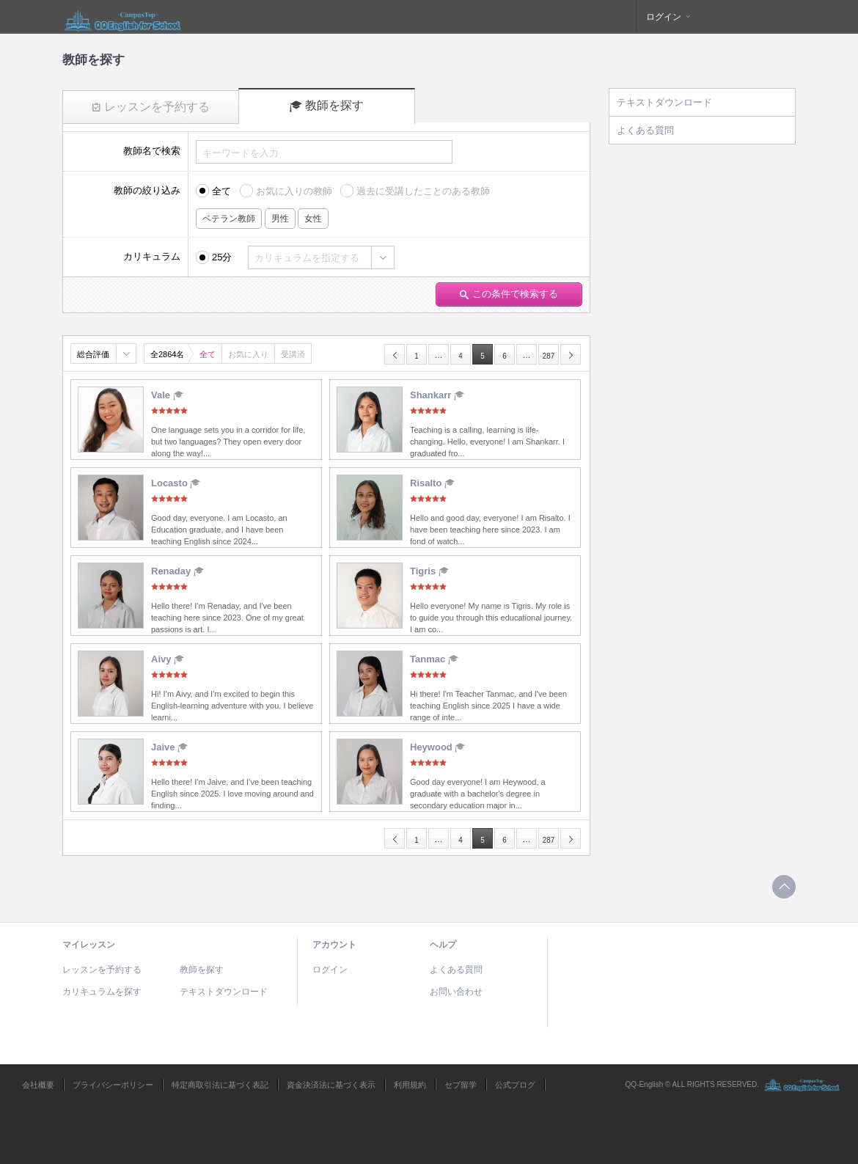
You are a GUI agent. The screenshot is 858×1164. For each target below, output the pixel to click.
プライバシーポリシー (113, 1084)
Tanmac (434, 659)
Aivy (167, 659)
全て (221, 191)
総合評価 (93, 354)
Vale (167, 394)
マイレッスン (88, 945)
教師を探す (327, 105)
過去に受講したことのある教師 (423, 191)
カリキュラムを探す (102, 992)
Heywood (437, 747)
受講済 (293, 354)
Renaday (177, 570)
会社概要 (38, 1084)
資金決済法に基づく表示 (331, 1084)
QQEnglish (122, 16)
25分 (222, 257)
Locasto (175, 482)
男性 (280, 218)
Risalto (432, 482)
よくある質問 (645, 130)
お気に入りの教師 (294, 191)
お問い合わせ (456, 992)
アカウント (334, 945)
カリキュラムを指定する (306, 257)
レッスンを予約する (151, 106)
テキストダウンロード (664, 102)
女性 (313, 218)
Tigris (429, 570)
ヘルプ (443, 945)
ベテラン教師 (228, 218)
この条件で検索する (509, 293)
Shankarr (437, 394)
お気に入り (248, 354)
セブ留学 (460, 1084)
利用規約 (410, 1084)
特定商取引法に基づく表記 (220, 1084)
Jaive (169, 747)
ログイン (669, 17)
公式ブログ (515, 1084)
